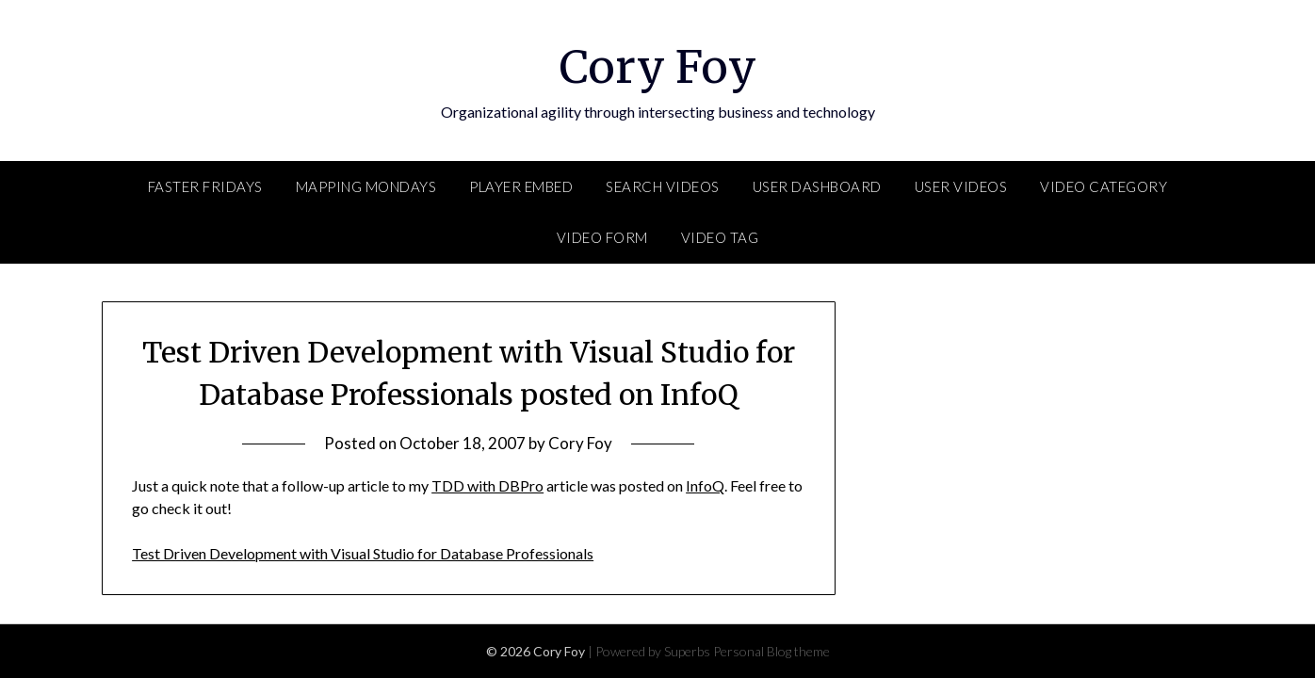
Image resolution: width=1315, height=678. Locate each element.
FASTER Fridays (205, 186)
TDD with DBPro (487, 485)
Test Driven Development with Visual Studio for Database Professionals (362, 553)
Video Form (602, 237)
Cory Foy (658, 67)
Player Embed (521, 186)
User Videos (961, 186)
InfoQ (705, 485)
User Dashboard (817, 186)
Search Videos (663, 186)
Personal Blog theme (771, 651)
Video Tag (720, 237)
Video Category (1103, 186)
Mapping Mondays (366, 186)
